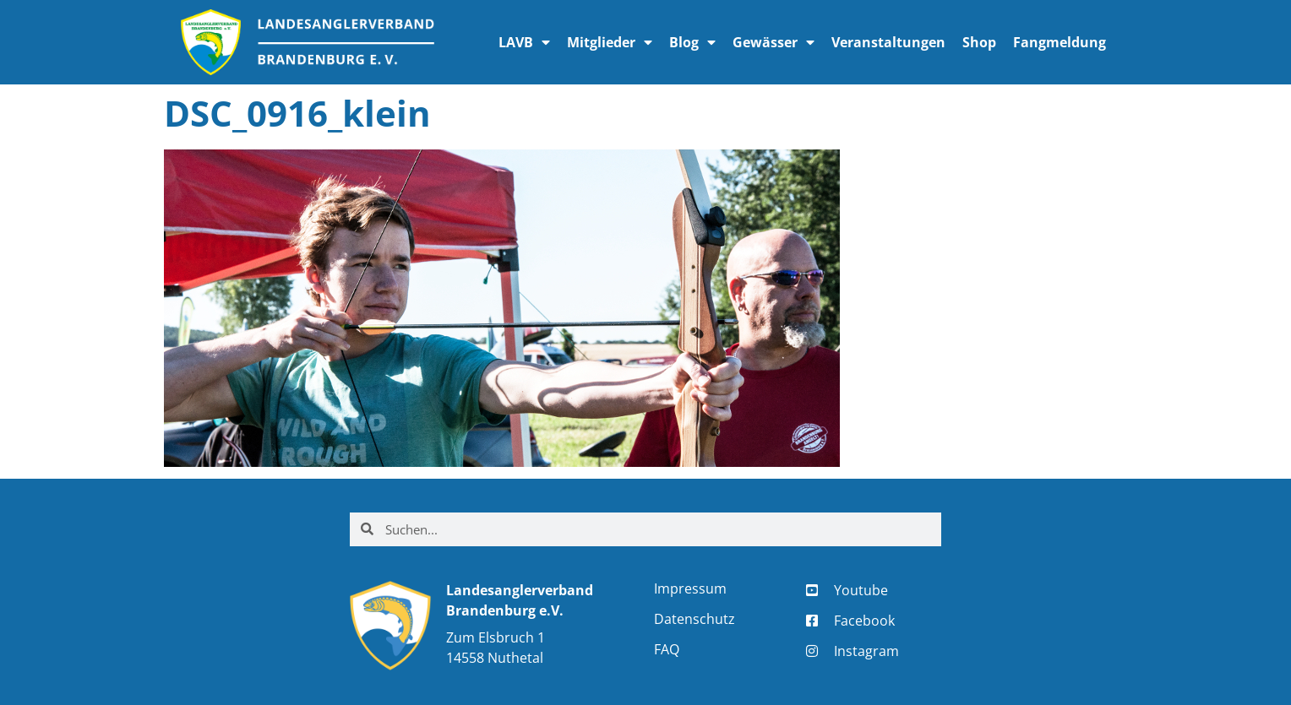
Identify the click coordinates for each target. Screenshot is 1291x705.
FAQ (666, 649)
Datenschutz (694, 618)
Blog (692, 42)
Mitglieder (609, 42)
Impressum (690, 588)
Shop (979, 42)
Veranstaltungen (888, 42)
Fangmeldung (1059, 42)
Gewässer (773, 42)
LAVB (524, 42)
